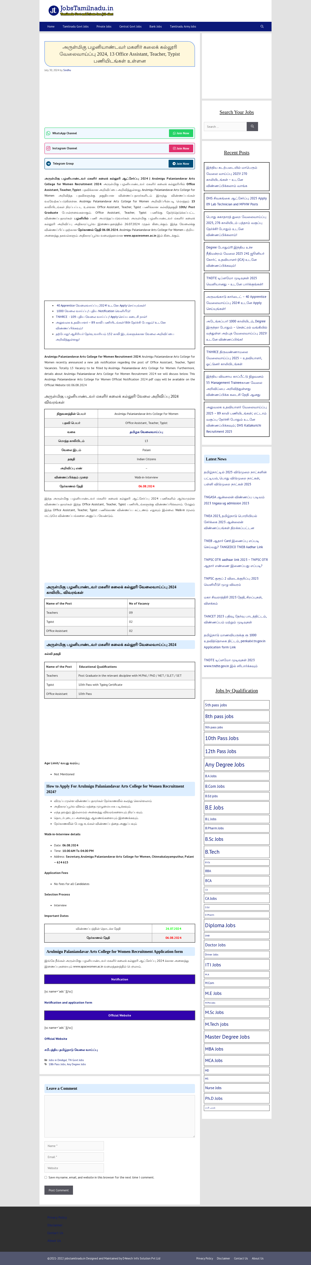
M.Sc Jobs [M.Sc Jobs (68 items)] (214, 1012)
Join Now (181, 133)
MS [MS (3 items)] (206, 1078)
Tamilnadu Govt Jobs (75, 26)
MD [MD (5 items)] (207, 1070)
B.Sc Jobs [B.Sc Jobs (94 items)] (214, 839)
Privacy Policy (57, 1217)
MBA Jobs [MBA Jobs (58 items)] (214, 1049)
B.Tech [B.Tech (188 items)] (212, 851)
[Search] (252, 126)
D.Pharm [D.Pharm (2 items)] (209, 914)
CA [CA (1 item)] (206, 889)
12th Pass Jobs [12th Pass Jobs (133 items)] (220, 751)
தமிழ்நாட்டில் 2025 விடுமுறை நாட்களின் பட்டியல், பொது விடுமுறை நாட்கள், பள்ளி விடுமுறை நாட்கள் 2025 (235, 478)
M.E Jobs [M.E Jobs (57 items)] (213, 993)
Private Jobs (104, 26)
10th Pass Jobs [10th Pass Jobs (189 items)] (222, 738)
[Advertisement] (119, 100)
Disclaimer (54, 1225)
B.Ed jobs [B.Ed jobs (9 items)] (211, 796)
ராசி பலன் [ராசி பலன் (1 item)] (210, 1107)
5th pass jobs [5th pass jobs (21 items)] (216, 704)
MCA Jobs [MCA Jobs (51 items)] (214, 1060)
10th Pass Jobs (57, 1064)
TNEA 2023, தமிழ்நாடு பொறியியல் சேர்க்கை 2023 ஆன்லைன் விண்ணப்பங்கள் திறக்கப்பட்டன (230, 522)
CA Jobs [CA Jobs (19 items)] (211, 898)
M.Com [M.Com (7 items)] (209, 983)
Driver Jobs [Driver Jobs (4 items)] (211, 954)
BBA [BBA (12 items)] (208, 871)
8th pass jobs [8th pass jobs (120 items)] (219, 716)
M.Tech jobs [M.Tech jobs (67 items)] (216, 1024)
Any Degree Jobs (76, 1064)
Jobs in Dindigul (58, 1060)
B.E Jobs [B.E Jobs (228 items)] (214, 807)
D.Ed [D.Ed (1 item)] (207, 907)
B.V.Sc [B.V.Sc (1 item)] (207, 862)
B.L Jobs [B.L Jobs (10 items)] (210, 819)
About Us (54, 1240)
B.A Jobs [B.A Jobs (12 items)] (211, 776)
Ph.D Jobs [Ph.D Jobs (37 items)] (214, 1098)
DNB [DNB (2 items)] (207, 935)
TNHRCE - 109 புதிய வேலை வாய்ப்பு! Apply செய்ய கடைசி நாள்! (101, 317)
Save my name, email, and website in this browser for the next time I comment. (101, 1177)
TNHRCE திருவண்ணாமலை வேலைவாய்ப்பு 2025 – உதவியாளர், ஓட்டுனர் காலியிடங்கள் (234, 358)
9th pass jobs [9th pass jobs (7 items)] (214, 727)
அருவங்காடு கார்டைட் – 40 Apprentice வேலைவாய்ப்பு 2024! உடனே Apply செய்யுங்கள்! (236, 302)
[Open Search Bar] (262, 26)
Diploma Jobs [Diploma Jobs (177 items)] (220, 925)
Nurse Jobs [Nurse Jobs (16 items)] (213, 1087)
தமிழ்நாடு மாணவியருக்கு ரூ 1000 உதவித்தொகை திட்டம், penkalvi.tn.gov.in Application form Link (234, 641)
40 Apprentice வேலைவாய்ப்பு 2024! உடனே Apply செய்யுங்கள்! (101, 305)
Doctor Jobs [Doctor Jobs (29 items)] (215, 945)
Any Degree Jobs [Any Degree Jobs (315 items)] (225, 764)
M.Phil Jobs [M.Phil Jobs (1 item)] (210, 1002)
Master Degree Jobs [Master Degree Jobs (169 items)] (227, 1036)
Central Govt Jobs (130, 26)
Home (51, 26)
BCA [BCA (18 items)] (208, 880)
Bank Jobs (156, 26)
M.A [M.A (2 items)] (207, 974)
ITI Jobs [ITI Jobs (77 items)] (213, 964)
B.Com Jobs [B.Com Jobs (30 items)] (215, 786)
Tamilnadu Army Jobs (183, 26)
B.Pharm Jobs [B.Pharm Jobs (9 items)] (214, 828)
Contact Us (55, 1233)
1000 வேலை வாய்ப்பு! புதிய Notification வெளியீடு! (93, 311)
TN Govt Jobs (76, 1060)
